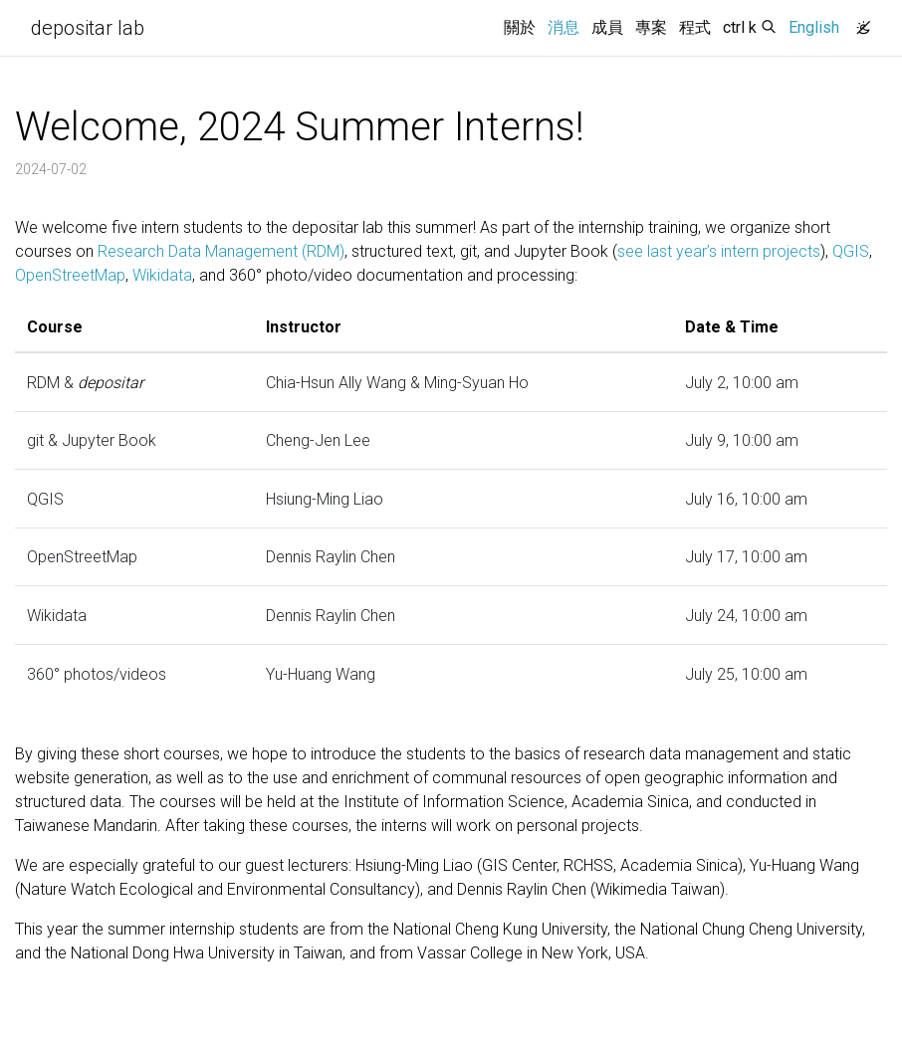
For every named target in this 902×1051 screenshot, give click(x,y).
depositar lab (87, 28)
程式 (695, 27)
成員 (607, 27)
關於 (520, 27)
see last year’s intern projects (718, 251)
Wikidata (162, 275)
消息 (566, 26)
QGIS (850, 251)
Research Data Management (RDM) (221, 251)
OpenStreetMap (70, 275)
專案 (651, 27)
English (814, 27)
